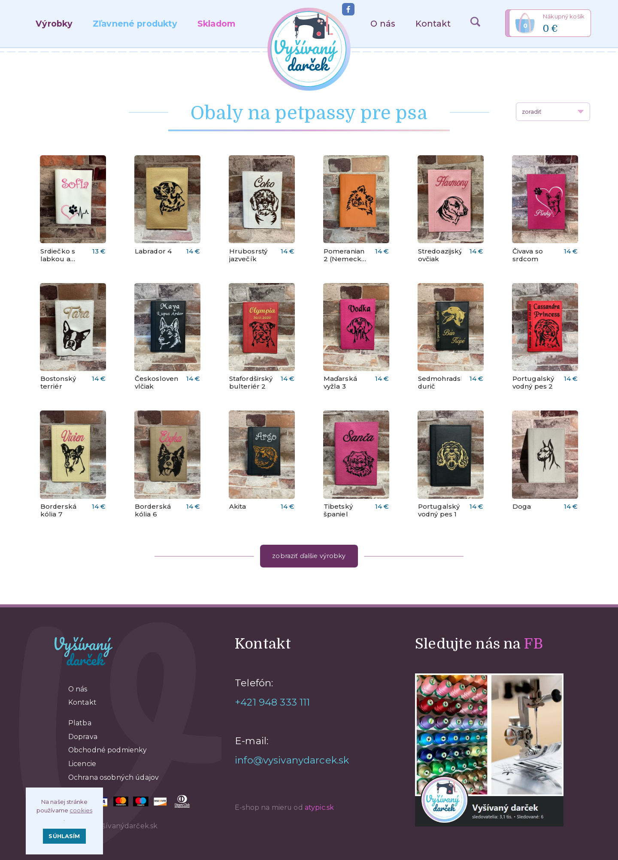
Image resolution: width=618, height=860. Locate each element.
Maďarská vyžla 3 (340, 382)
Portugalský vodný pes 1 (439, 510)
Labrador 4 (153, 251)
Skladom (216, 23)
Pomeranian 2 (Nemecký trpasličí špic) (344, 262)
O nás (382, 23)
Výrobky (54, 23)
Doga (521, 506)
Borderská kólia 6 (153, 510)
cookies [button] (81, 810)
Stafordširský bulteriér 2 (251, 382)
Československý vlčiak (162, 382)
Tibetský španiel (338, 510)
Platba (79, 723)
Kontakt (433, 23)
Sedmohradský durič (443, 382)
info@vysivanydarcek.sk (292, 760)
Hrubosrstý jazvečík (248, 255)
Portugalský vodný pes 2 (533, 382)
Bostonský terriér (58, 382)
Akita (237, 506)
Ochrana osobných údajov (113, 777)
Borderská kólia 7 (58, 510)
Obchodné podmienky (107, 750)
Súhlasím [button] (64, 836)
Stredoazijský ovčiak (440, 255)
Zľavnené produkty (135, 23)
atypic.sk (319, 807)
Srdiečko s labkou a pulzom (57, 259)
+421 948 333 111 (272, 702)
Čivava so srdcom (527, 255)
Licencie (82, 764)
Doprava (82, 737)
